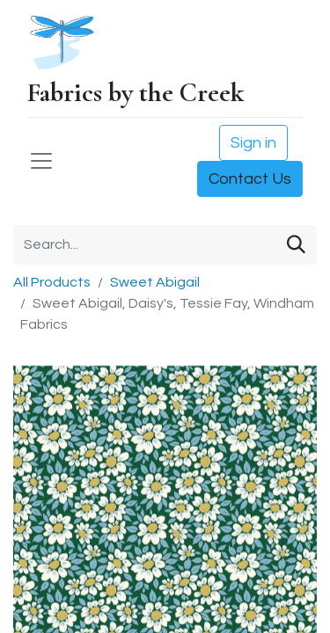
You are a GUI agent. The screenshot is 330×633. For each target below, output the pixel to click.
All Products (52, 282)
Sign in (253, 143)
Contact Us (250, 179)
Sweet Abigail (155, 282)
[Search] (296, 245)
